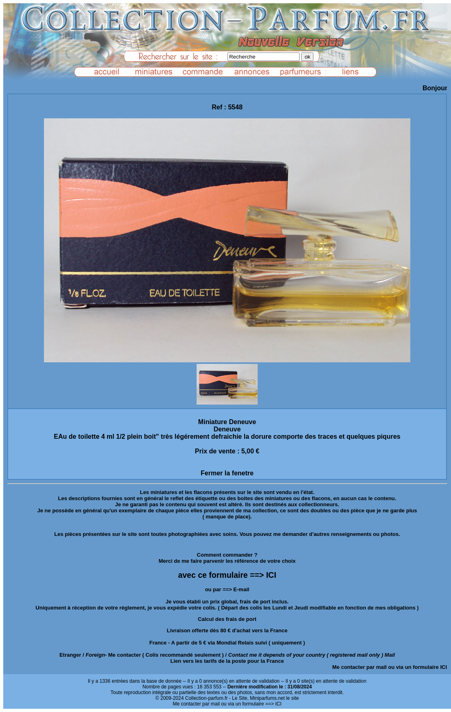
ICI (443, 667)
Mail (390, 655)
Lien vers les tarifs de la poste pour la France (227, 661)
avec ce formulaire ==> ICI (227, 574)
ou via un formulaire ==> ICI (251, 704)
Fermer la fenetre (227, 473)
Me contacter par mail (359, 667)
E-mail (241, 589)
